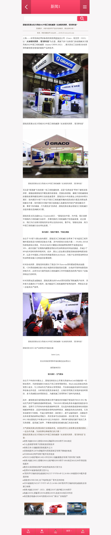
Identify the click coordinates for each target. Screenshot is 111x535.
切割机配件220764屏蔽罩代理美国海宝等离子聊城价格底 (48, 451)
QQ (55, 531)
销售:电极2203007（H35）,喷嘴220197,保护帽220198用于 (48, 490)
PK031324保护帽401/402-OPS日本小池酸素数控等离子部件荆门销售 (52, 457)
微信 (82, 532)
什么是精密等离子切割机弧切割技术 (39, 444)
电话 (28, 532)
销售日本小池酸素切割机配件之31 (38, 448)
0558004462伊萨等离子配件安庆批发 (39, 454)
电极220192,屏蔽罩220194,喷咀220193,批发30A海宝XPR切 (48, 493)
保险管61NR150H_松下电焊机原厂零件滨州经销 (44, 480)
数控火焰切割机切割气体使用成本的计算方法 (43, 467)
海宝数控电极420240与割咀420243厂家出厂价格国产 (46, 496)
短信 (42, 532)
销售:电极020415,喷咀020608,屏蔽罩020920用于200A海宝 (48, 441)
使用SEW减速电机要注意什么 (36, 470)
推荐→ (69, 531)
